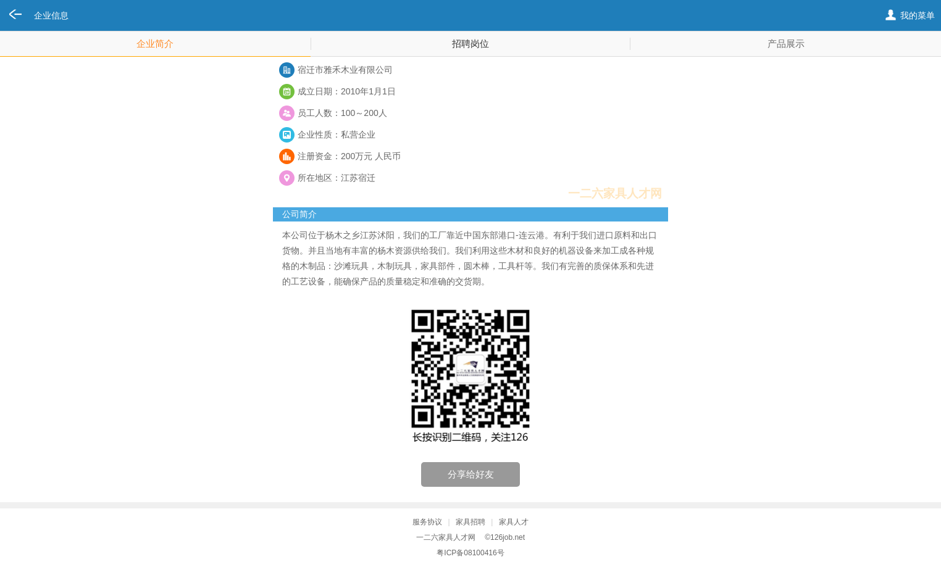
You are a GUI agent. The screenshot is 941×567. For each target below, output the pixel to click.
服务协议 (427, 522)
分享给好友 (471, 474)
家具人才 (514, 522)
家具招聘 (470, 522)
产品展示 (786, 43)
